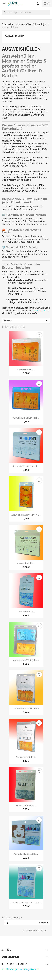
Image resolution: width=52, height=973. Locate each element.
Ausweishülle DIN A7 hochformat (26, 902)
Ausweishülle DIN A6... (26, 757)
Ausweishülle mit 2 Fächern (26, 708)
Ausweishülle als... (26, 611)
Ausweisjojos (38, 310)
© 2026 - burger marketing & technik (20, 969)
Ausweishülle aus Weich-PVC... (26, 514)
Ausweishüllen (14, 36)
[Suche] (26, 12)
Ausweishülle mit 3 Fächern (26, 660)
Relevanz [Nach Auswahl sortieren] (26, 320)
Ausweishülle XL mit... (26, 805)
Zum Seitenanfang (35, 930)
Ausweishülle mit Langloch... (26, 417)
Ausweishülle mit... (26, 369)
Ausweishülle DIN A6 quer (26, 854)
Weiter (44, 923)
